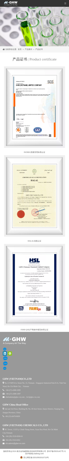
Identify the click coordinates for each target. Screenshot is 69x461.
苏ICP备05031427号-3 (56, 451)
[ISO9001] (34, 107)
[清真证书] (34, 196)
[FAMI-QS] (34, 284)
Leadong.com (38, 454)
